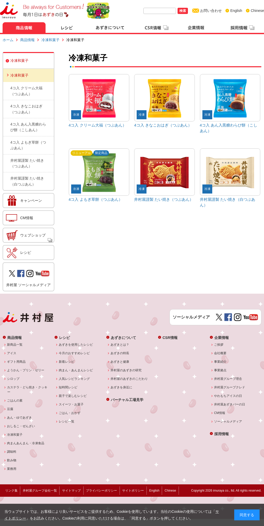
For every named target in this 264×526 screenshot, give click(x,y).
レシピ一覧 (66, 421)
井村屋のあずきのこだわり (129, 379)
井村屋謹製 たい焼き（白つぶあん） (27, 181)
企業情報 (221, 337)
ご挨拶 (218, 344)
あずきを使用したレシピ (76, 344)
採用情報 (221, 434)
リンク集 (11, 490)
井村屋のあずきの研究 (126, 370)
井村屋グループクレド (229, 387)
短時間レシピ (68, 387)
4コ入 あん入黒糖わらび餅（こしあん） (28, 127)
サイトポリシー (133, 490)
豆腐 (10, 409)
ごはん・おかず (69, 413)
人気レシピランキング (74, 379)
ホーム (8, 40)
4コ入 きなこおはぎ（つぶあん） (26, 109)
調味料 (11, 452)
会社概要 (220, 353)
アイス (11, 353)
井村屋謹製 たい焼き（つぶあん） (27, 163)
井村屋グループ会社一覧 (40, 490)
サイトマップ (71, 490)
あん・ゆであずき (19, 417)
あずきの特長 (120, 353)
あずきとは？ (120, 344)
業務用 (11, 469)
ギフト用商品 (16, 362)
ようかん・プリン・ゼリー (25, 370)
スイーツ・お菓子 (71, 404)
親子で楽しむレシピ (73, 396)
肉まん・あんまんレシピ (76, 370)
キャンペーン (31, 200)
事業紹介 (220, 362)
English (236, 11)
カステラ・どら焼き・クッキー (27, 390)
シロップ (13, 379)
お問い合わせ (211, 11)
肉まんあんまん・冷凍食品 (25, 443)
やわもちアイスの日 (228, 396)
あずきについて (123, 337)
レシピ (25, 252)
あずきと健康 (120, 362)
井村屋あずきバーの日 (229, 404)
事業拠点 (220, 370)
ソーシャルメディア (228, 421)
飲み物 (11, 460)
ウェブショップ (33, 235)
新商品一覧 (15, 344)
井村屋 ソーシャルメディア (28, 285)
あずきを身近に (121, 387)
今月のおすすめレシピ (74, 353)
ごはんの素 (15, 400)
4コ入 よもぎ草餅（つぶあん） (28, 145)
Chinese (257, 11)
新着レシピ (66, 362)
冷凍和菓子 (50, 40)
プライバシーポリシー (101, 490)
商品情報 (27, 40)
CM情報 (26, 218)
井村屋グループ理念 (228, 379)
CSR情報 (170, 337)
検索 (182, 11)
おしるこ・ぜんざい (21, 426)
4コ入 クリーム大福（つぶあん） (26, 91)
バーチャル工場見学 (127, 400)
